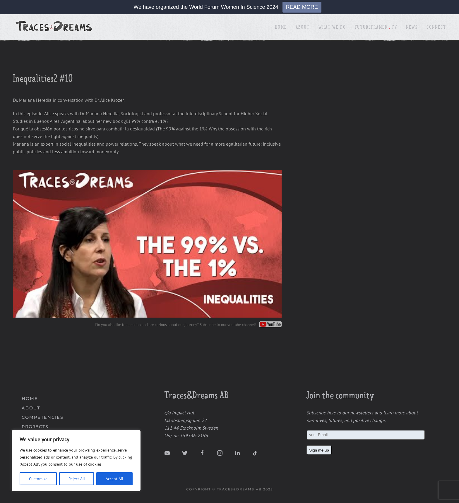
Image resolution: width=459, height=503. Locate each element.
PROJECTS (35, 426)
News (412, 27)
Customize (38, 478)
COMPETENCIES (43, 417)
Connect (436, 27)
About (303, 27)
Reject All (76, 478)
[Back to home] (54, 27)
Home (281, 27)
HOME (30, 398)
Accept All (114, 478)
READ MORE (302, 7)
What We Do (332, 27)
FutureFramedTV (376, 28)
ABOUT (31, 408)
